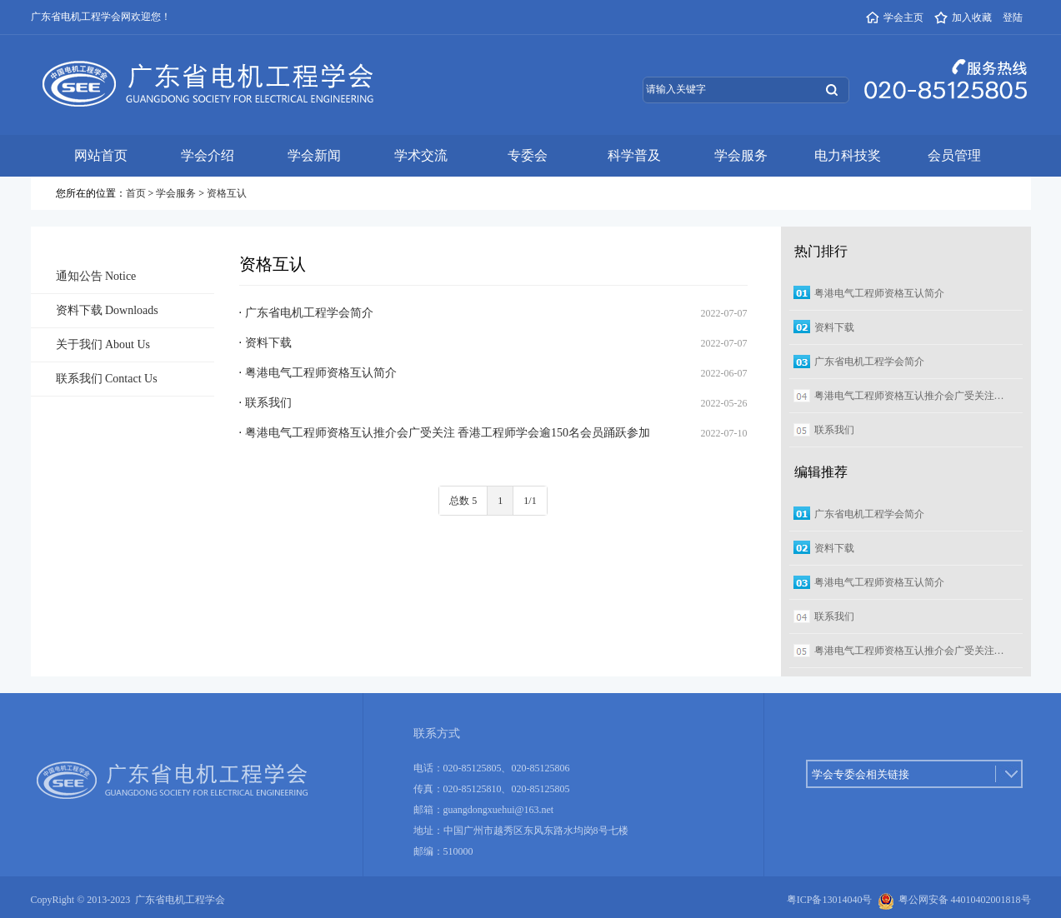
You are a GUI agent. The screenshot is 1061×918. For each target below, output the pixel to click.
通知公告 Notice (96, 276)
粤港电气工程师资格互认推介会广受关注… (909, 396)
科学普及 (634, 155)
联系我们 (268, 403)
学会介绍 (207, 155)
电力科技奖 (847, 155)
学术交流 (421, 155)
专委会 (528, 155)
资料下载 (268, 343)
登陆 (1013, 17)
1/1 (529, 500)
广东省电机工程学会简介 (309, 313)
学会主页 (894, 17)
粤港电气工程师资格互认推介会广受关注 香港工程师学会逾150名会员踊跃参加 (448, 433)
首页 (136, 193)
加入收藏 (963, 17)
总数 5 (463, 500)
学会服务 (741, 155)
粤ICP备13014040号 (830, 900)
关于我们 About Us (103, 344)
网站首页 (101, 155)
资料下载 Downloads (107, 310)
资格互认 (227, 193)
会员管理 (954, 155)
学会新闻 (314, 155)
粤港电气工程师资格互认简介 (321, 373)
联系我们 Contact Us (107, 378)
